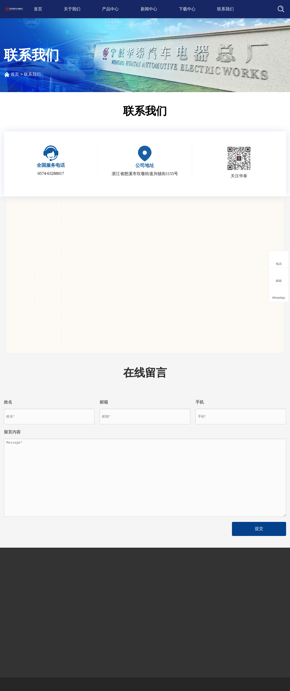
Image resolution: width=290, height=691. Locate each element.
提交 (259, 528)
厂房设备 (13, 609)
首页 (38, 9)
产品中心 (110, 9)
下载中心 (187, 9)
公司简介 (13, 579)
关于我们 (72, 9)
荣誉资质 (13, 599)
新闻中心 (149, 9)
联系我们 (225, 9)
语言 (260, 9)
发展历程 (13, 589)
